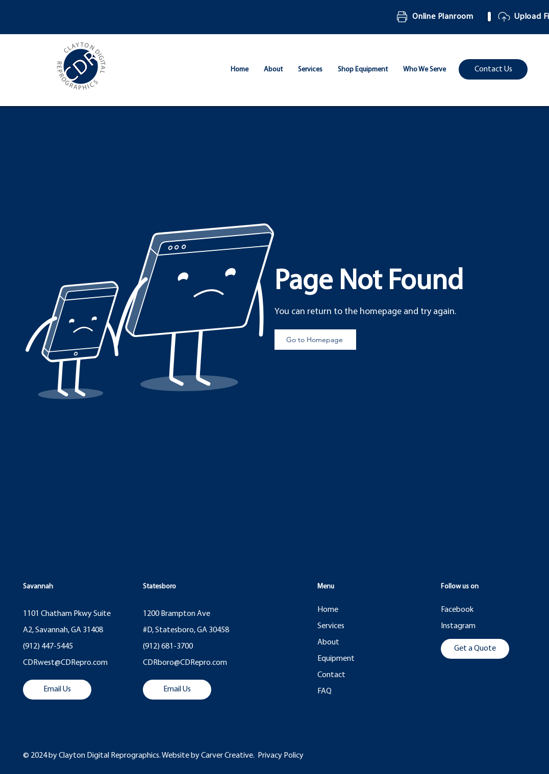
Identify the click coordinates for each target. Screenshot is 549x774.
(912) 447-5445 (48, 646)
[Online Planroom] (437, 17)
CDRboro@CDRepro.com (185, 663)
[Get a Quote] (475, 649)
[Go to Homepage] (315, 339)
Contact (331, 675)
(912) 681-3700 (168, 646)
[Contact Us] (493, 69)
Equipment (336, 659)
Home (327, 610)
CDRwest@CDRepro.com (65, 663)
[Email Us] (57, 690)
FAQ (324, 691)
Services (330, 626)
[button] (424, 70)
